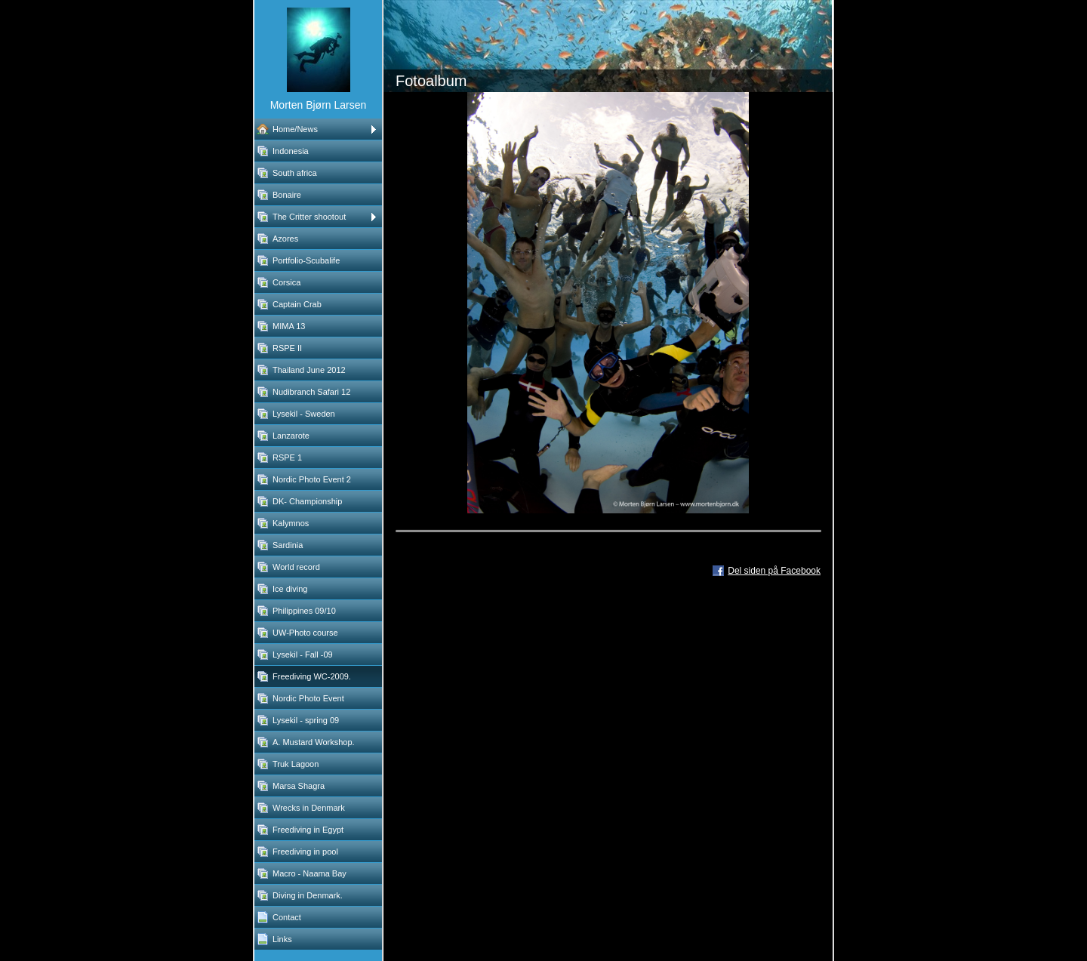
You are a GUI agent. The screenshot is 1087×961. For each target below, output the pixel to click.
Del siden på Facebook (774, 570)
